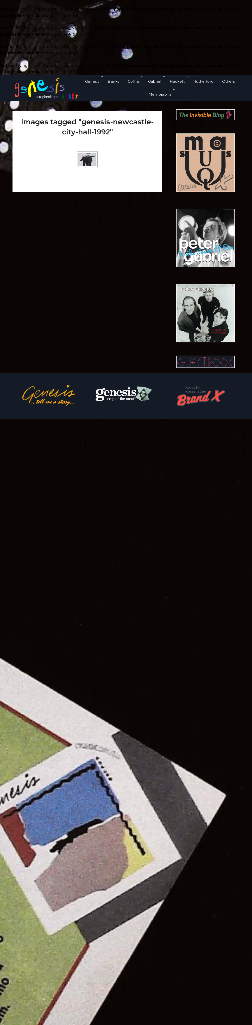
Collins (133, 81)
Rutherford (203, 81)
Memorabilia (160, 94)
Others (228, 81)
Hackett (177, 81)
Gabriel (154, 81)
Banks (113, 81)
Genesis (92, 81)
